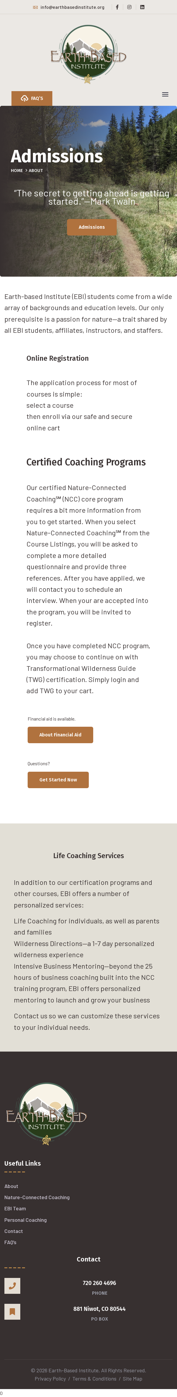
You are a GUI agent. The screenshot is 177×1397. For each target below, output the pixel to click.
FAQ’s (10, 1242)
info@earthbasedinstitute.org (68, 7)
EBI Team (15, 1208)
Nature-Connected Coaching (37, 1197)
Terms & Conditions (94, 1378)
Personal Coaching (25, 1219)
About (11, 1186)
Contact (13, 1231)
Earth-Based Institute (73, 1370)
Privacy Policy (50, 1378)
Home (17, 170)
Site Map (132, 1378)
